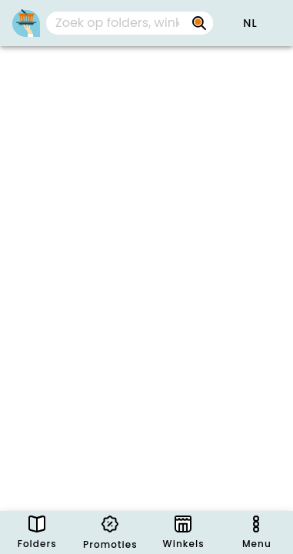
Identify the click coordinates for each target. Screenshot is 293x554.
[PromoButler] (26, 23)
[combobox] (129, 23)
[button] (250, 23)
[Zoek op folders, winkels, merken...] (199, 23)
